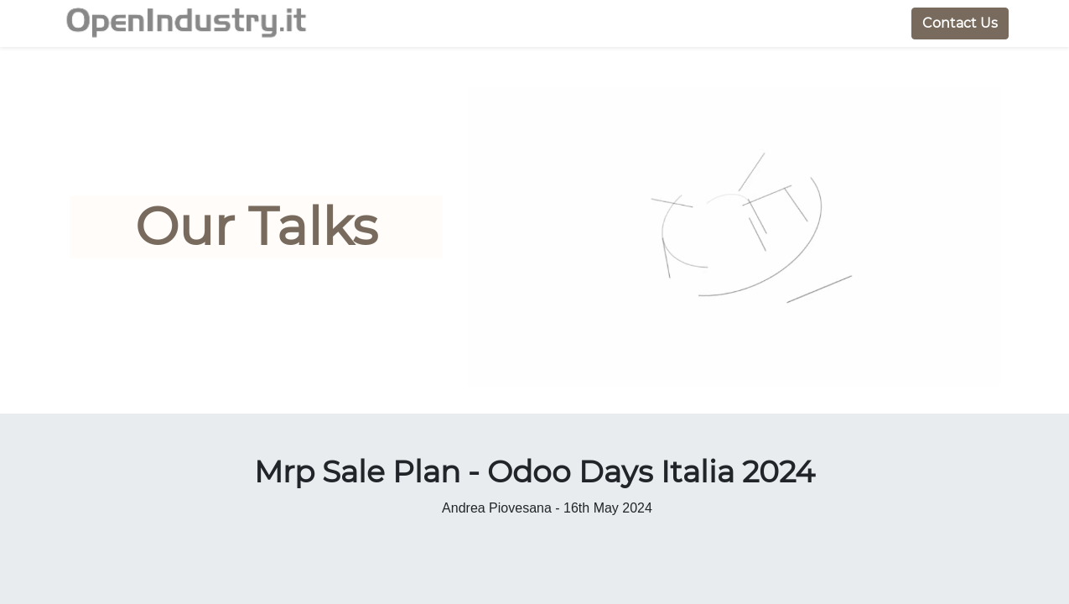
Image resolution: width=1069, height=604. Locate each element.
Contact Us (951, 23)
